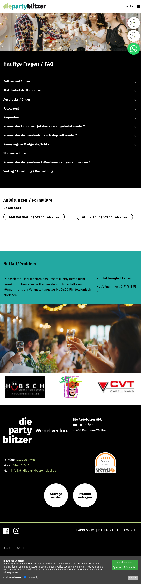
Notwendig (31, 577)
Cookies (131, 532)
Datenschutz (109, 532)
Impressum (85, 532)
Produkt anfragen (85, 497)
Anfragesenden (56, 497)
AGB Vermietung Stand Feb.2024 (34, 217)
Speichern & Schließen (124, 567)
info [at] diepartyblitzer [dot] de (33, 473)
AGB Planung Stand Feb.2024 (104, 217)
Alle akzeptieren (124, 562)
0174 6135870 (21, 467)
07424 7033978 (25, 462)
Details (132, 577)
